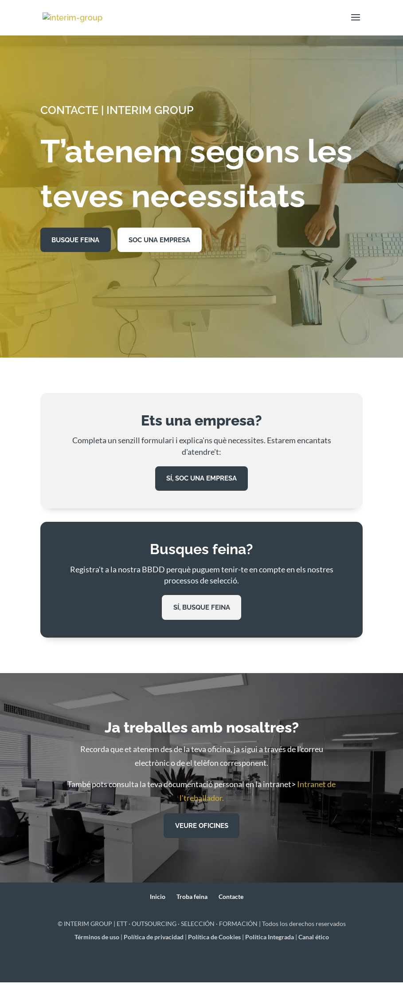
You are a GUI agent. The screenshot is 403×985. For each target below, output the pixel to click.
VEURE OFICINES (201, 827)
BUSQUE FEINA (78, 240)
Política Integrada (269, 939)
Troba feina (191, 898)
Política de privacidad (154, 939)
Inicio (157, 898)
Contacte (231, 898)
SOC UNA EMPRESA (167, 240)
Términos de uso (96, 939)
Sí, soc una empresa (201, 479)
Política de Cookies (214, 939)
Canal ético (313, 939)
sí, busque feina (201, 609)
